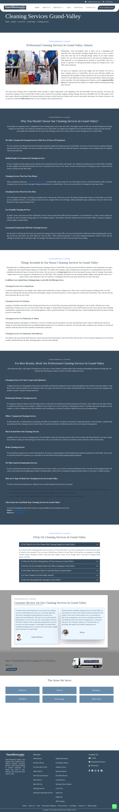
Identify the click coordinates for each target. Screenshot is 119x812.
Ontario (13, 22)
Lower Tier (21, 22)
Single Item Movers (62, 758)
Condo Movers (60, 780)
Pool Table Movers (61, 775)
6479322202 (108, 2)
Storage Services (61, 767)
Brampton (96, 690)
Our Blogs (78, 7)
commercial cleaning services (36, 182)
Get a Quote (11, 669)
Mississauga (59, 699)
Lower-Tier (59, 788)
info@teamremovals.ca (93, 2)
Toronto (60, 690)
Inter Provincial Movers (40, 775)
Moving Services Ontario (63, 784)
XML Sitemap (60, 801)
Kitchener (22, 690)
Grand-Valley (31, 22)
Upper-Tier (59, 793)
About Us (46, 7)
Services (58, 7)
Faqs (38, 806)
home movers (63, 272)
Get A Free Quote (106, 7)
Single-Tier (59, 797)
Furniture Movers (38, 763)
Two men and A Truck (40, 767)
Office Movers (37, 771)
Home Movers (37, 758)
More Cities (96, 699)
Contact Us (90, 7)
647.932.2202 (18, 512)
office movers (25, 98)
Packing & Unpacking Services (43, 793)
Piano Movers (37, 780)
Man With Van (37, 784)
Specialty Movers (61, 771)
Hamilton (22, 699)
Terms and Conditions (49, 806)
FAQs (69, 7)
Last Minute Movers (62, 763)
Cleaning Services (39, 788)
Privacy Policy (62, 806)
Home (37, 7)
